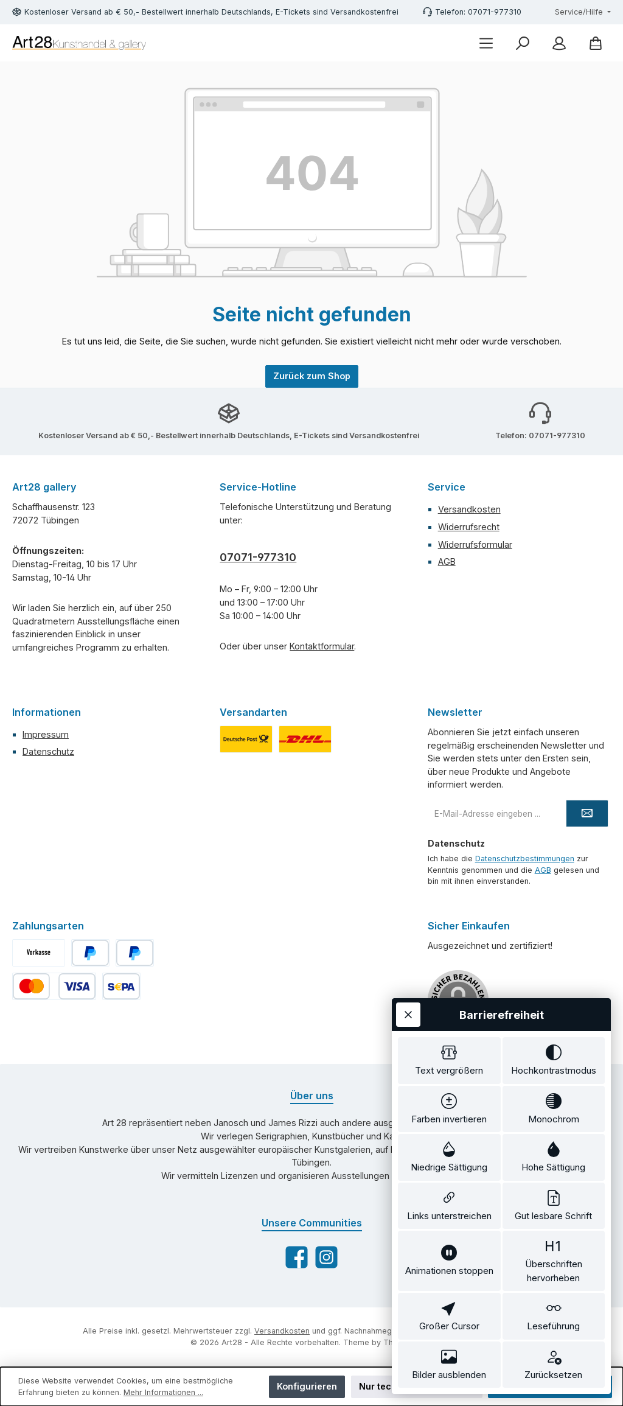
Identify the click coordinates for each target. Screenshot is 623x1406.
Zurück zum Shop (311, 376)
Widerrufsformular (475, 544)
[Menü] (486, 42)
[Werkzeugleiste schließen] (408, 1014)
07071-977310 (258, 557)
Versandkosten (469, 509)
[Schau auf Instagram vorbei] (326, 1257)
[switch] (449, 1060)
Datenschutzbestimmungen (524, 858)
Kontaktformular (322, 646)
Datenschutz (48, 751)
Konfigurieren (307, 1386)
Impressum (46, 734)
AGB (447, 561)
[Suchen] (522, 42)
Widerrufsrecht (468, 527)
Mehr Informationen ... (163, 1392)
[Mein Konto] (559, 42)
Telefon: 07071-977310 (478, 11)
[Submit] (587, 813)
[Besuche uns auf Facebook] (296, 1257)
